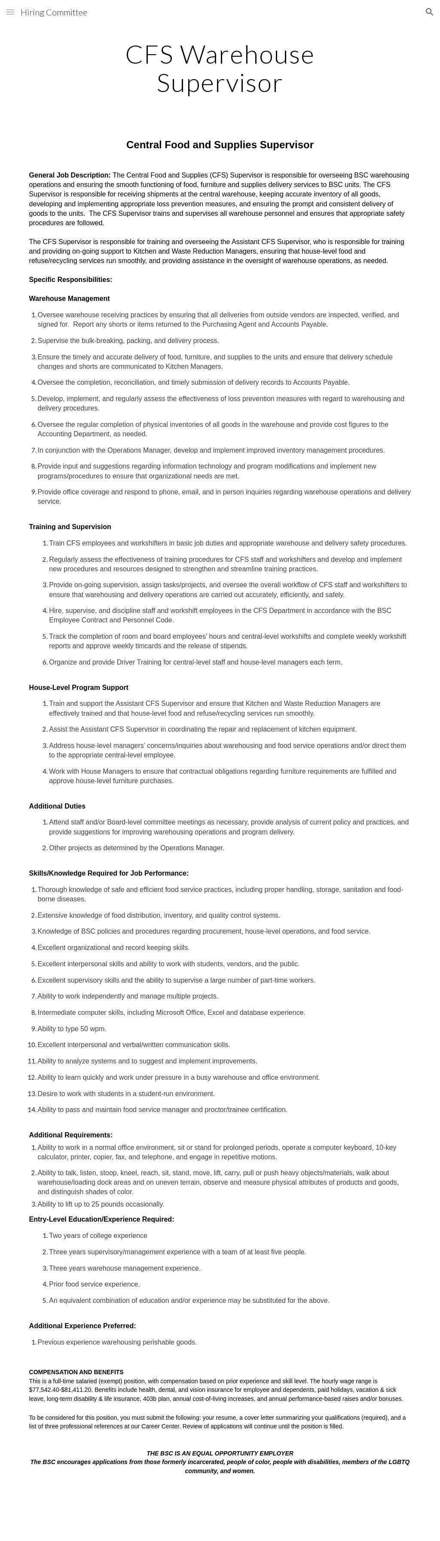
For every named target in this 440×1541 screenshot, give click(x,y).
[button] (10, 12)
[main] (220, 68)
